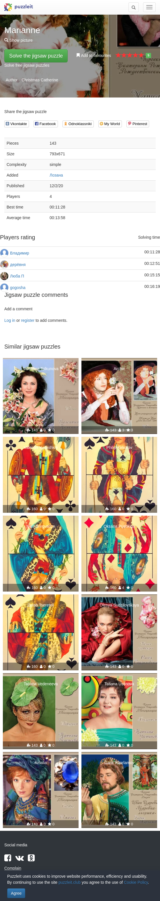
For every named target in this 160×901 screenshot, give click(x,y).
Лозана (56, 175)
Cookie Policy (136, 882)
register (27, 320)
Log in (9, 320)
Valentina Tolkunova (40, 368)
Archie (119, 368)
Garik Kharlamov (119, 762)
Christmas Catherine (40, 80)
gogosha (18, 287)
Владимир (19, 253)
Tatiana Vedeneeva (41, 684)
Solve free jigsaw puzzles (26, 65)
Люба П (17, 276)
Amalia (41, 762)
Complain (12, 868)
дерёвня (18, 264)
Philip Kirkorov (119, 447)
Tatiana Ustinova (119, 684)
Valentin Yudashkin (41, 447)
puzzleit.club (69, 882)
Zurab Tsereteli (41, 605)
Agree (16, 893)
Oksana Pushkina (119, 526)
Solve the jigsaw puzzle (36, 56)
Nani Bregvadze (40, 526)
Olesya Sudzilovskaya (119, 605)
